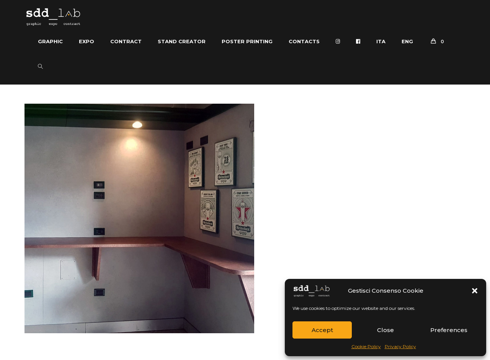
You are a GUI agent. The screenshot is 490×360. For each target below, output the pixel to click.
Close (385, 330)
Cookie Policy (366, 346)
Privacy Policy (400, 346)
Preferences (448, 330)
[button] (475, 291)
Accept (322, 330)
